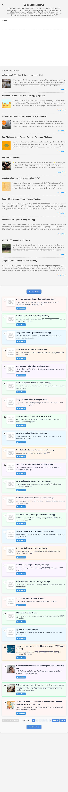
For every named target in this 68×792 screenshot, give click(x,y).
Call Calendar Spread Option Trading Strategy (36, 470)
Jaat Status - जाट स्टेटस (11, 158)
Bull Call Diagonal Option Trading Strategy (34, 432)
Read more (62, 89)
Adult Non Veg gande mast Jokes (16, 240)
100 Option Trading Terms (27, 655)
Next (58, 777)
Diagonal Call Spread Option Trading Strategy (36, 487)
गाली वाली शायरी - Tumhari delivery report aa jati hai (22, 75)
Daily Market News (34, 4)
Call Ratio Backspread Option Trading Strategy (36, 544)
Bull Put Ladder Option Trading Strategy (18, 219)
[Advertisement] (34, 48)
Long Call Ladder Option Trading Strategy (34, 506)
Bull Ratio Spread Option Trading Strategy (34, 394)
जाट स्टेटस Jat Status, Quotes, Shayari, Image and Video (24, 116)
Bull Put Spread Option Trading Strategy (33, 600)
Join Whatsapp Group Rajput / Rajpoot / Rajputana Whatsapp (27, 137)
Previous (15, 777)
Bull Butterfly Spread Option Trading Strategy (36, 525)
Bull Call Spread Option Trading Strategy (34, 619)
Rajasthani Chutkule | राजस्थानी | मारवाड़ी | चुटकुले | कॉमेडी (23, 96)
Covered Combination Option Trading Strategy (21, 199)
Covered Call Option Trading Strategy (33, 581)
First (5, 777)
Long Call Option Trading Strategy (31, 638)
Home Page (34, 291)
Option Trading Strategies (28, 674)
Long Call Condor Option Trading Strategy (19, 261)
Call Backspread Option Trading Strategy (34, 376)
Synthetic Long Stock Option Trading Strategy (36, 563)
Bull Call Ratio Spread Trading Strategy (33, 357)
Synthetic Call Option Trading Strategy (33, 451)
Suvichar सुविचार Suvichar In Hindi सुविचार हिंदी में (20, 178)
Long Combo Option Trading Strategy (32, 413)
